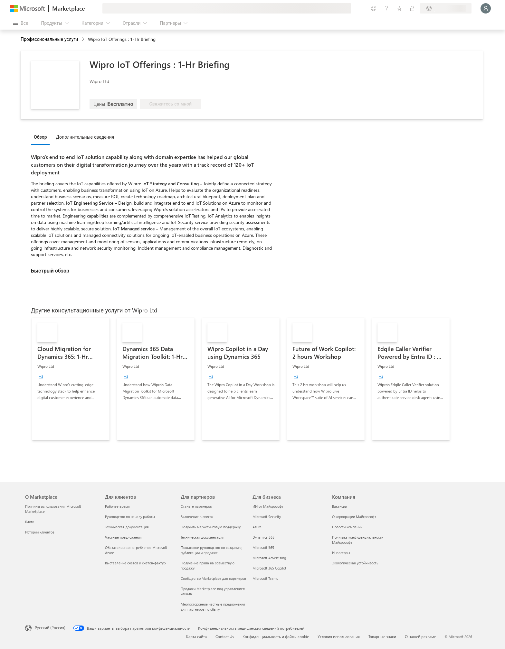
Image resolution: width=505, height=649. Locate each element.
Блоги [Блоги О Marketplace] (29, 521)
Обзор (40, 137)
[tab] (42, 137)
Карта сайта (196, 636)
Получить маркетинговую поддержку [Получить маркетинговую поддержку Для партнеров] (211, 526)
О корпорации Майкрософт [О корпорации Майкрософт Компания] (354, 516)
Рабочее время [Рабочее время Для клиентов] (117, 506)
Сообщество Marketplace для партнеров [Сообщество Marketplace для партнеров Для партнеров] (213, 578)
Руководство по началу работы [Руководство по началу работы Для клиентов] (130, 516)
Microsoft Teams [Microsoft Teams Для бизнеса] (265, 578)
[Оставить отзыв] (373, 8)
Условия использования (339, 636)
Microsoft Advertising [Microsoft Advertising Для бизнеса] (269, 557)
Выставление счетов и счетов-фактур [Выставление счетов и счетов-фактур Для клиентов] (135, 563)
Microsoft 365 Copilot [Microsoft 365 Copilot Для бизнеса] (269, 568)
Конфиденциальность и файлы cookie (276, 636)
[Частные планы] (412, 8)
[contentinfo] (83, 39)
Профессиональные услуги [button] (49, 39)
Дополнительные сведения (85, 137)
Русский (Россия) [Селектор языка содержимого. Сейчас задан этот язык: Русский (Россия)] (50, 627)
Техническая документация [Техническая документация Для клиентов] (127, 526)
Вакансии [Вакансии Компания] (339, 506)
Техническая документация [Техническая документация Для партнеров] (202, 537)
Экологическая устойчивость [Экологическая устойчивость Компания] (355, 563)
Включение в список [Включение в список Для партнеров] (197, 516)
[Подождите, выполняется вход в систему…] (486, 8)
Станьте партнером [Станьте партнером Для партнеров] (197, 506)
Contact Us (224, 636)
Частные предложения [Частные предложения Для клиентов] (123, 537)
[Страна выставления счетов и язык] (446, 8)
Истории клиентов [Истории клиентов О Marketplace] (39, 532)
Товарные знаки (382, 636)
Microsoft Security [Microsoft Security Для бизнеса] (266, 516)
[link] (71, 379)
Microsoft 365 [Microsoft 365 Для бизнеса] (263, 547)
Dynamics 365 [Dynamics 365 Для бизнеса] (263, 537)
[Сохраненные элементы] (399, 8)
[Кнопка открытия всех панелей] (20, 23)
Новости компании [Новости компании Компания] (347, 526)
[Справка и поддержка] (386, 8)
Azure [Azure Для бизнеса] (257, 526)
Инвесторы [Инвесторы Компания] (341, 552)
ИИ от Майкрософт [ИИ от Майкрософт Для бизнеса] (267, 506)
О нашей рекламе (420, 636)
